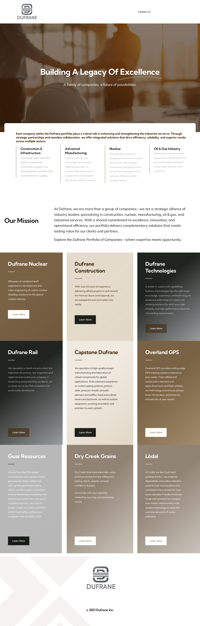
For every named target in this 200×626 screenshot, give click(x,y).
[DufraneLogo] (26, 4)
